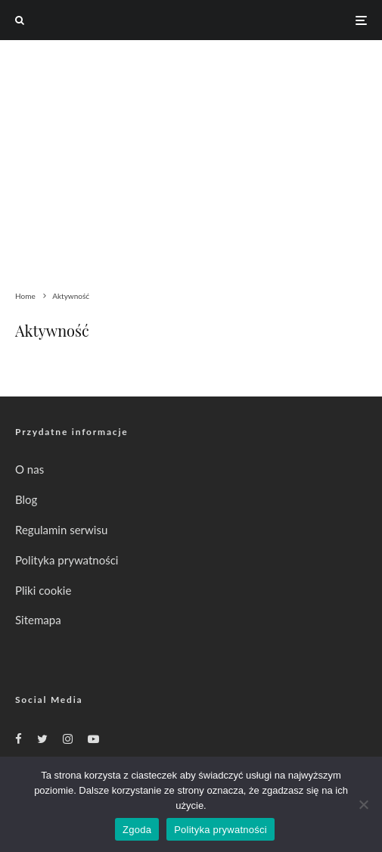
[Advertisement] (191, 154)
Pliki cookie (43, 590)
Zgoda (137, 829)
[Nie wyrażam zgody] (363, 804)
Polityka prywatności (66, 560)
